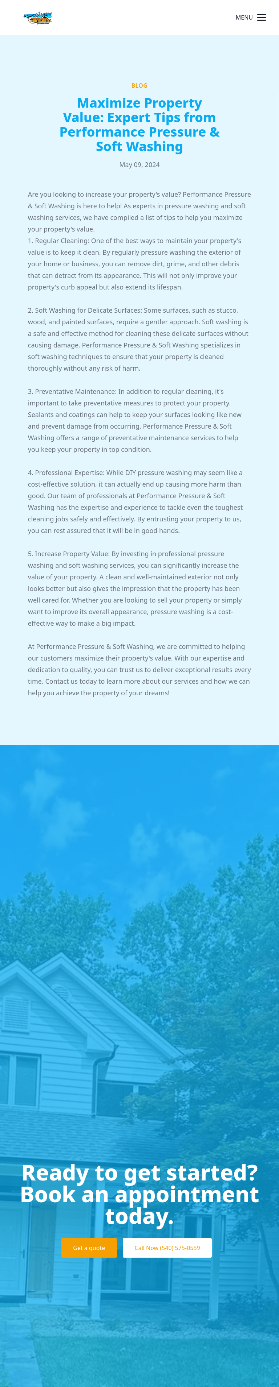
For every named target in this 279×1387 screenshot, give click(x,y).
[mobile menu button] (261, 17)
